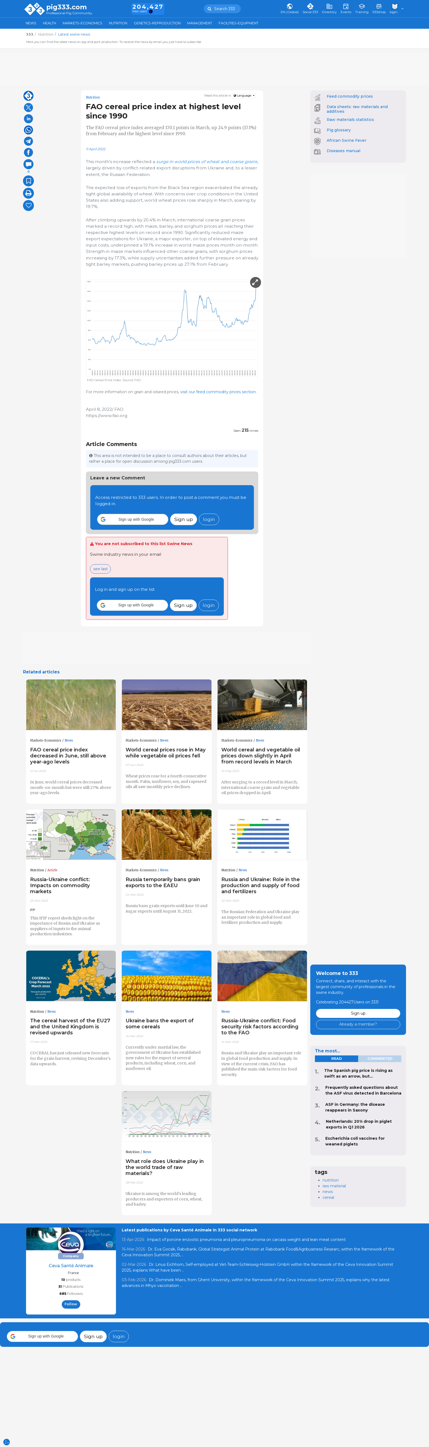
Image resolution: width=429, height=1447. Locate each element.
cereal (328, 1197)
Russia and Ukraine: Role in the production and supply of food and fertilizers (260, 885)
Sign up (183, 519)
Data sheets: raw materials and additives (357, 109)
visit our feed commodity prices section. (218, 391)
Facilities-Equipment (238, 23)
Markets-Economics (82, 23)
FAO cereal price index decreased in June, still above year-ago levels (68, 755)
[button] (132, 519)
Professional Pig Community (69, 13)
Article (52, 870)
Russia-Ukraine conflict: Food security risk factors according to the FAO (259, 1026)
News (31, 23)
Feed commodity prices (350, 96)
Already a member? (358, 1024)
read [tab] (336, 1059)
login (209, 519)
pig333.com (66, 7)
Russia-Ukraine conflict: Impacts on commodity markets (60, 885)
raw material (334, 1185)
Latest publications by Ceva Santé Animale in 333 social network (189, 1230)
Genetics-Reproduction (157, 23)
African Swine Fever (346, 140)
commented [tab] (379, 1059)
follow (71, 1304)
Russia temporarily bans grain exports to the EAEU (163, 882)
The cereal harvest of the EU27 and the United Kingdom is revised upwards (70, 1026)
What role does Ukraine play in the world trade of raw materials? (165, 1167)
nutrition (331, 1180)
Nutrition (118, 23)
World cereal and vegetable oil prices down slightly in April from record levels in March (260, 755)
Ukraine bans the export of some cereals (160, 1023)
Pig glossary (339, 130)
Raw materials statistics (350, 119)
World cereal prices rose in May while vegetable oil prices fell (166, 752)
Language (243, 95)
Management (199, 23)
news (328, 1191)
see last (100, 568)
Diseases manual (343, 150)
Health (49, 23)
